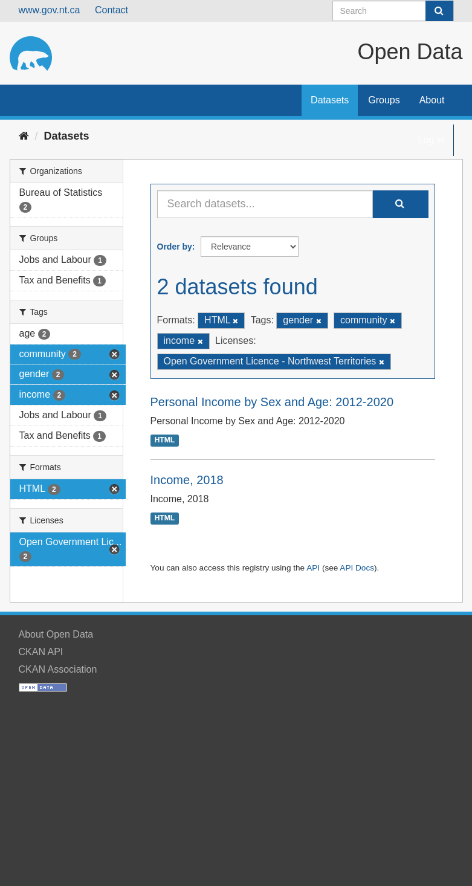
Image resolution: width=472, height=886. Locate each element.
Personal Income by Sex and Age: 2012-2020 (272, 402)
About (432, 100)
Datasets (330, 100)
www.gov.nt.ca (49, 10)
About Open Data (56, 634)
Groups (383, 100)
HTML (165, 440)
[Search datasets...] (265, 204)
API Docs (357, 567)
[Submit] (439, 11)
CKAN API (41, 652)
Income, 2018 (187, 480)
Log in (431, 140)
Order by (174, 246)
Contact (111, 10)
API (313, 567)
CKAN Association (58, 669)
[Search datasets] (393, 11)
